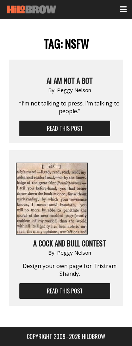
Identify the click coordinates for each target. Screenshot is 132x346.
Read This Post (65, 128)
